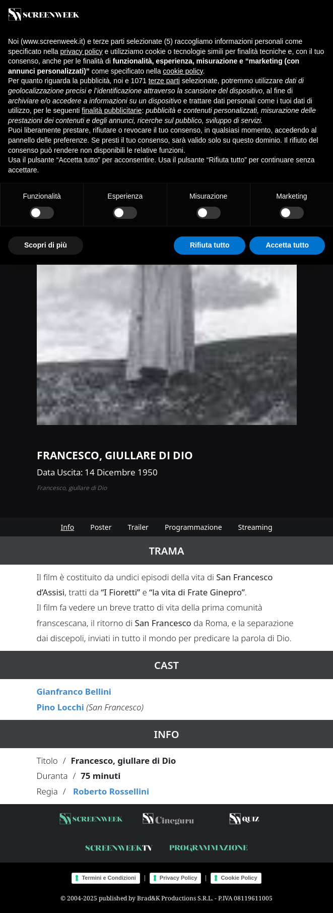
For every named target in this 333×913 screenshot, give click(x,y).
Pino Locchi (60, 707)
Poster (100, 527)
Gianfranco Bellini (74, 691)
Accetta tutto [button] (287, 245)
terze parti (164, 81)
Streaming (255, 527)
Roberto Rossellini (111, 791)
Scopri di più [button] (45, 245)
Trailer (138, 527)
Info (67, 527)
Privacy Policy (178, 878)
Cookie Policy (239, 878)
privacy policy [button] (81, 51)
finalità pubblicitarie (112, 110)
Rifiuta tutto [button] (210, 245)
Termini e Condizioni (109, 878)
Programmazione (193, 527)
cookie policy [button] (183, 71)
